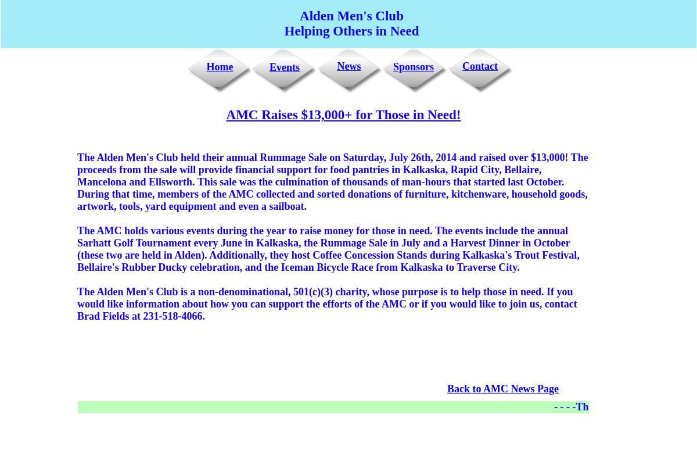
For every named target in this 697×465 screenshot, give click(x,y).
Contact (480, 66)
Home (220, 67)
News (349, 66)
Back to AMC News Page (503, 389)
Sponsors (413, 67)
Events (285, 67)
